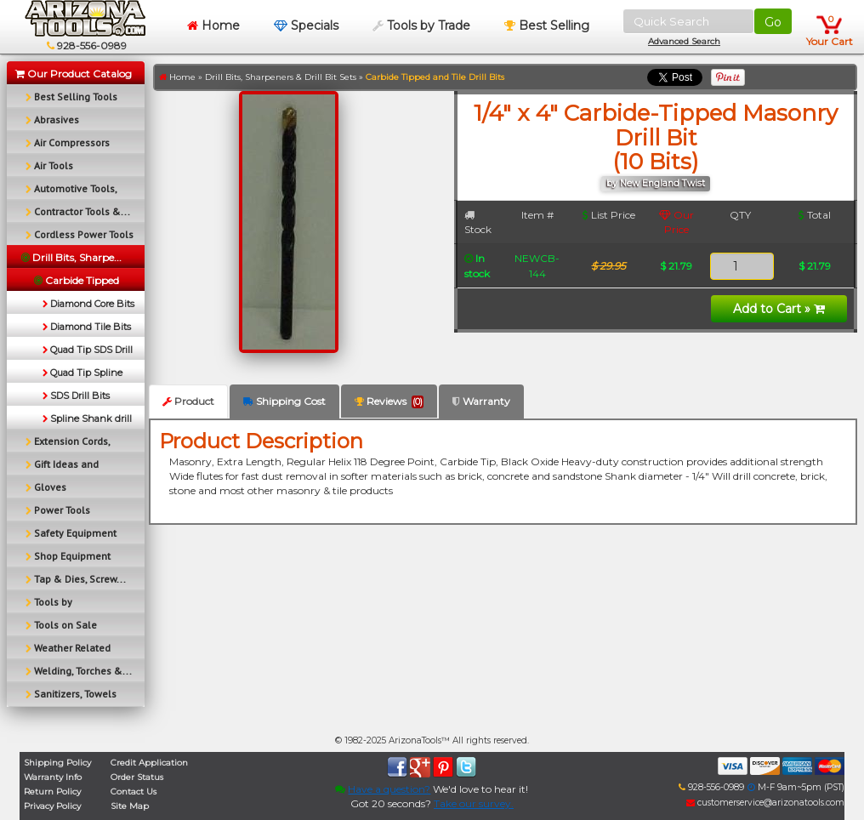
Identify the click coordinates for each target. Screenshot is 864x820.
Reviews (389, 401)
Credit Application (149, 762)
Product (188, 401)
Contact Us (133, 791)
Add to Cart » (779, 308)
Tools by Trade (421, 25)
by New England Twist (655, 183)
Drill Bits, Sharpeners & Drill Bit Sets (280, 77)
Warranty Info (53, 777)
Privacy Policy (52, 805)
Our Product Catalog (73, 73)
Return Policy (52, 791)
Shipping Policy (57, 762)
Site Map (130, 805)
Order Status (137, 777)
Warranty (481, 401)
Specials (306, 25)
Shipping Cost (284, 401)
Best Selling (546, 25)
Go (773, 22)
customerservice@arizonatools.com (765, 802)
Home (213, 25)
